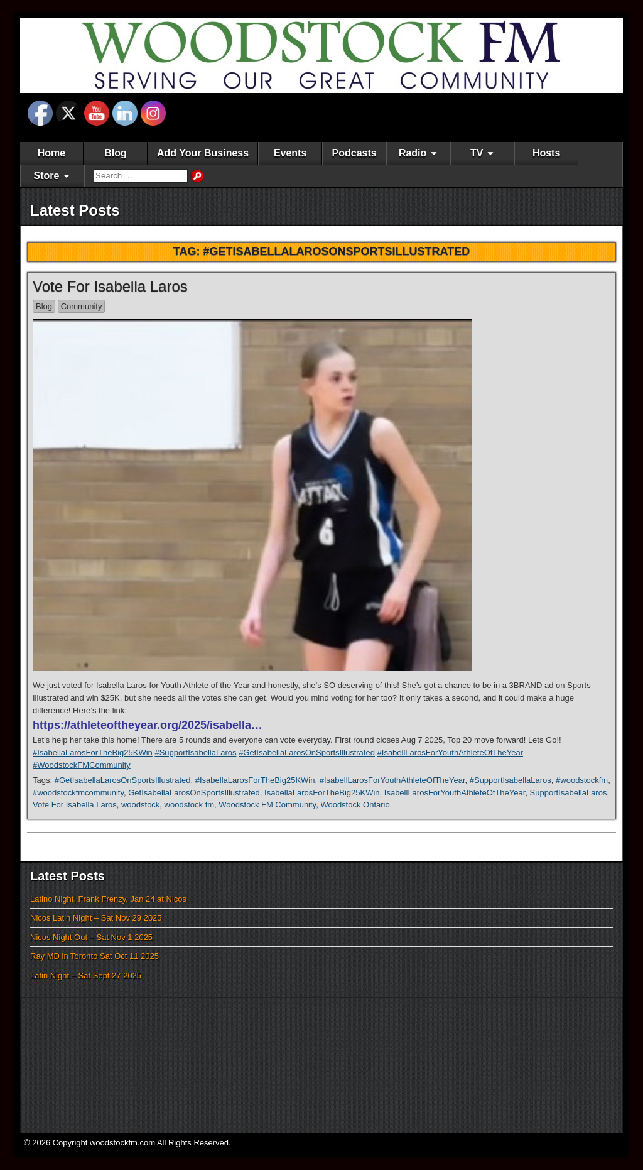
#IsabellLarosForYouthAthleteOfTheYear (450, 752)
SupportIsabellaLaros (568, 792)
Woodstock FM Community (267, 804)
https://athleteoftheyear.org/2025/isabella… (147, 725)
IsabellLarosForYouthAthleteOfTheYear (455, 792)
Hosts (546, 153)
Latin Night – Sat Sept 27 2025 (85, 975)
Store (47, 175)
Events (290, 153)
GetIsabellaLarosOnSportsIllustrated (194, 792)
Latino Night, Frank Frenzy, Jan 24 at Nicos (108, 899)
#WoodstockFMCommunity (82, 765)
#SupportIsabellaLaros (195, 752)
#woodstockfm (582, 780)
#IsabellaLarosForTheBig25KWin (93, 752)
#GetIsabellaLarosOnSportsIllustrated (307, 752)
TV (476, 153)
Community (81, 306)
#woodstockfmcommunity (78, 792)
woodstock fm (189, 804)
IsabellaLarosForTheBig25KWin (322, 792)
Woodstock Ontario (354, 804)
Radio (412, 153)
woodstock (140, 804)
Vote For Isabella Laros (110, 286)
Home (51, 153)
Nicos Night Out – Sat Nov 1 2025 (91, 937)
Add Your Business (203, 153)
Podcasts (354, 153)
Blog (115, 153)
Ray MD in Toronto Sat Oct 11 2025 (94, 956)
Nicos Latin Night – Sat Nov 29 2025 (96, 917)
